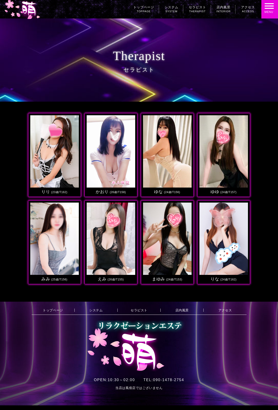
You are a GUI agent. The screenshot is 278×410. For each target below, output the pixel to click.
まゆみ (167, 279)
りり (54, 191)
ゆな (167, 191)
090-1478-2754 (163, 380)
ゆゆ (223, 191)
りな (223, 279)
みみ (54, 279)
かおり (111, 191)
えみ (111, 279)
